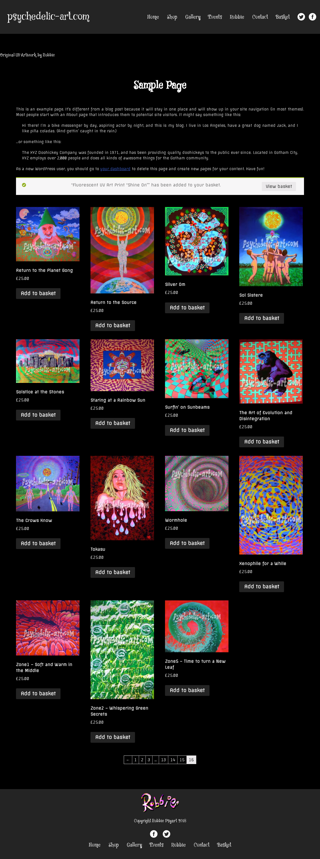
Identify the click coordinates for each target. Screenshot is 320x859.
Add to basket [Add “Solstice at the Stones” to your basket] (38, 415)
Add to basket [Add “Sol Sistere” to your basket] (261, 318)
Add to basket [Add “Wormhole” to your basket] (187, 543)
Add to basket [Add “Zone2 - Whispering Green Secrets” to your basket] (112, 737)
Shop (172, 17)
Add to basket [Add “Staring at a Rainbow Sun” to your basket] (112, 423)
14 (172, 759)
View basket (279, 186)
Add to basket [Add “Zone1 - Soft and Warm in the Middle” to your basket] (38, 694)
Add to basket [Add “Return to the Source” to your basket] (112, 326)
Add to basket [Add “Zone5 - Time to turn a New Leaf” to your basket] (187, 690)
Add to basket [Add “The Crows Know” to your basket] (38, 544)
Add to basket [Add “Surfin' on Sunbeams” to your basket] (187, 430)
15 (182, 759)
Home (153, 17)
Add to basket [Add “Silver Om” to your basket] (187, 308)
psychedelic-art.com (48, 16)
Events (215, 17)
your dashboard (115, 169)
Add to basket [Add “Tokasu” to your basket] (112, 572)
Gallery (192, 17)
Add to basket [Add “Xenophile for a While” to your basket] (261, 587)
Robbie (237, 17)
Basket (283, 17)
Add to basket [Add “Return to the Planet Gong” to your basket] (38, 293)
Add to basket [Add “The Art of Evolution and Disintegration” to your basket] (261, 442)
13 (163, 759)
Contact (260, 17)
